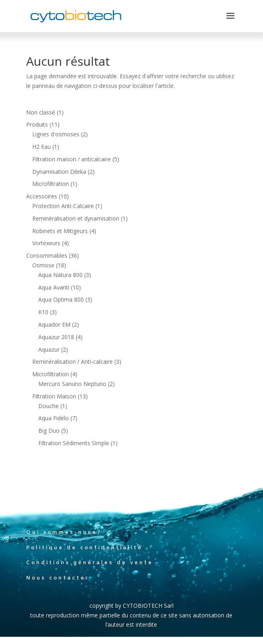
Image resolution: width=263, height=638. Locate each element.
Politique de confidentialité (84, 547)
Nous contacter (57, 578)
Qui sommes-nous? (63, 532)
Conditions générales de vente (89, 562)
